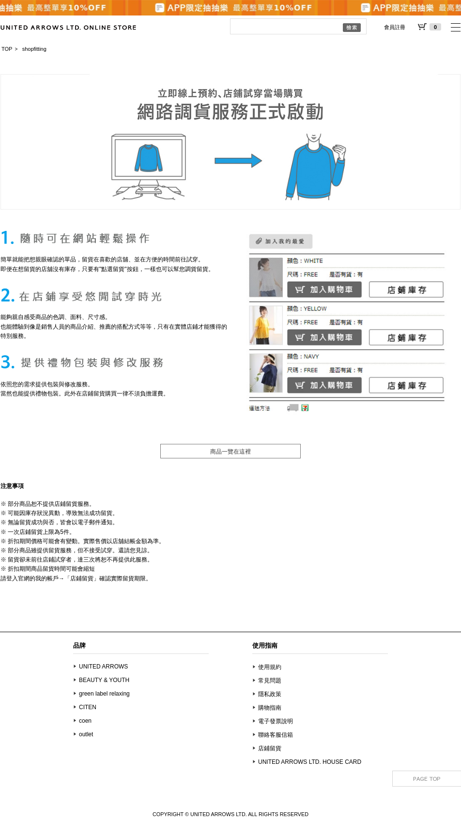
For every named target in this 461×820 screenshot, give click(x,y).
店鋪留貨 (269, 748)
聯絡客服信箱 (275, 734)
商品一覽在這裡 (230, 451)
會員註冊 (394, 27)
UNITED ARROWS (103, 666)
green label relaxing (104, 693)
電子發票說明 (275, 721)
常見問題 (269, 680)
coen (85, 720)
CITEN (87, 707)
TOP (6, 49)
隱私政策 (269, 694)
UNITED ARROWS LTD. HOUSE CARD (309, 762)
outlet (86, 734)
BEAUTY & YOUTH (104, 680)
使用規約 (269, 667)
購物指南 (269, 707)
